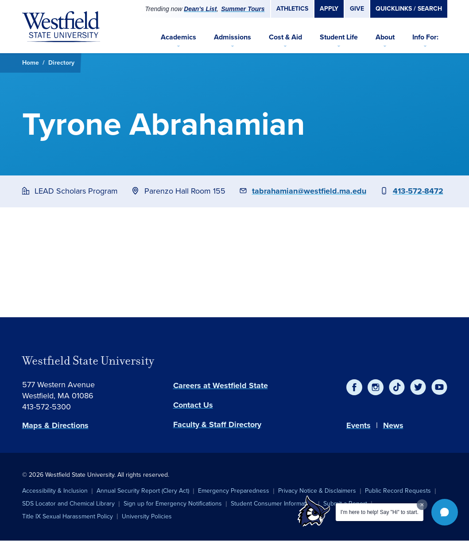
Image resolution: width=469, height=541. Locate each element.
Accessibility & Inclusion (55, 490)
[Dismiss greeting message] (422, 504)
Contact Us (193, 405)
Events (358, 425)
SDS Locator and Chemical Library (68, 503)
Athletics (292, 8)
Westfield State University (88, 361)
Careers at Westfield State (220, 385)
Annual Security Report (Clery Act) (143, 490)
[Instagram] (376, 387)
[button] (444, 512)
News (393, 425)
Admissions (232, 37)
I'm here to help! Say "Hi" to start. (380, 512)
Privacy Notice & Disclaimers (317, 490)
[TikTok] (397, 387)
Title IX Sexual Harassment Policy (67, 516)
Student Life (339, 37)
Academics (178, 37)
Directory (61, 62)
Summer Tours (242, 8)
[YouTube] (439, 387)
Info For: (425, 37)
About (385, 37)
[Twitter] (418, 387)
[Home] (61, 26)
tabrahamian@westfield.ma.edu (309, 191)
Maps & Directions (55, 425)
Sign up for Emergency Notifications (173, 503)
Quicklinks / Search (409, 8)
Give (357, 8)
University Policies (147, 516)
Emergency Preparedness (233, 490)
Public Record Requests (398, 490)
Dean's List (200, 8)
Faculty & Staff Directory (217, 424)
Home (30, 62)
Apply (329, 8)
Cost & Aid (285, 37)
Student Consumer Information (272, 503)
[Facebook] (354, 387)
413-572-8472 (418, 191)
